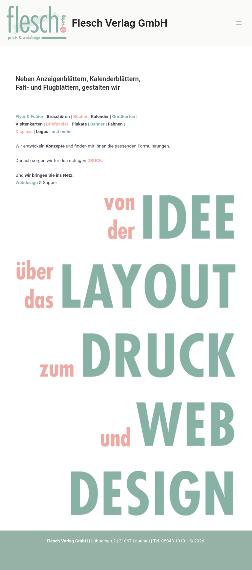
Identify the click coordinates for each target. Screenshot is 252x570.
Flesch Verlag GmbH (120, 23)
